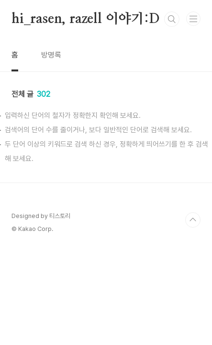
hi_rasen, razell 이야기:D (85, 19)
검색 (172, 19)
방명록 (51, 54)
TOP (193, 220)
